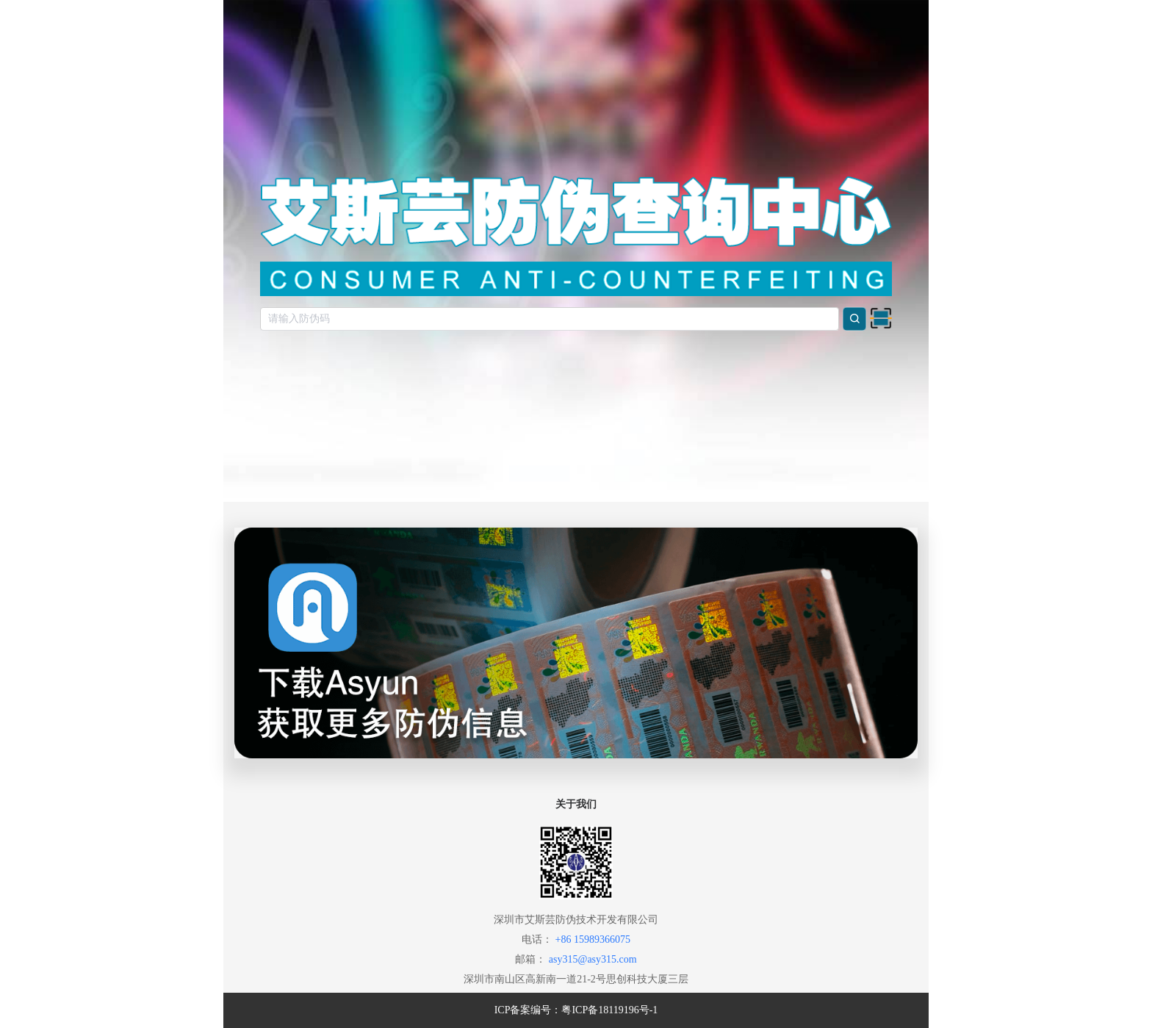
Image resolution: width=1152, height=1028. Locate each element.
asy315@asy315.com (593, 959)
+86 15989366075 (592, 939)
